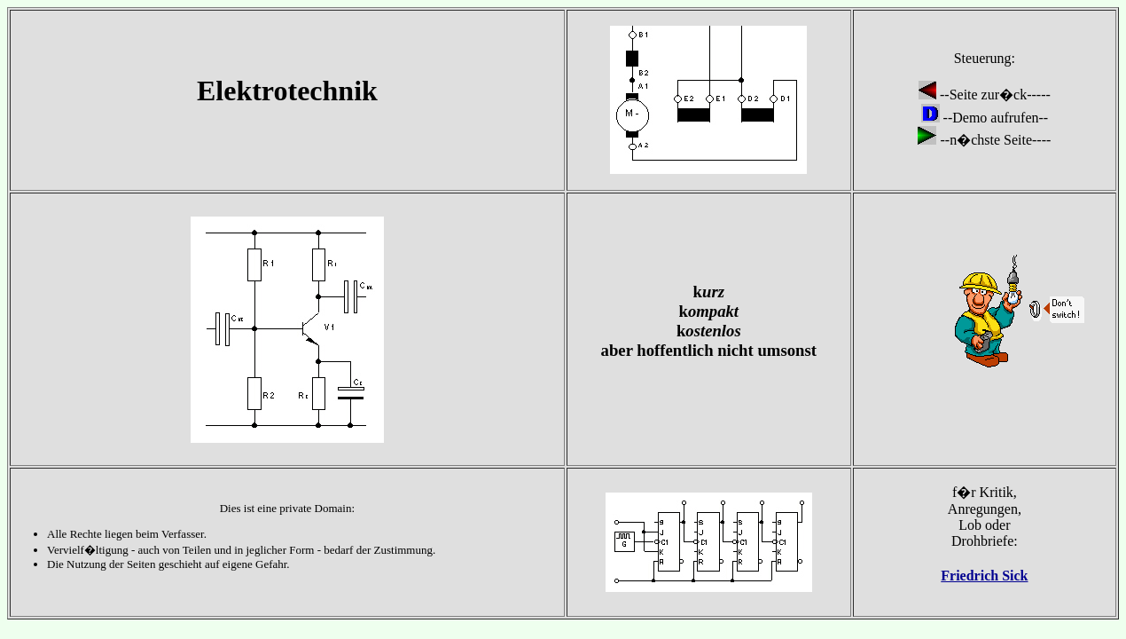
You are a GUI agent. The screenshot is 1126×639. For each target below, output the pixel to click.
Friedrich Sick (984, 575)
